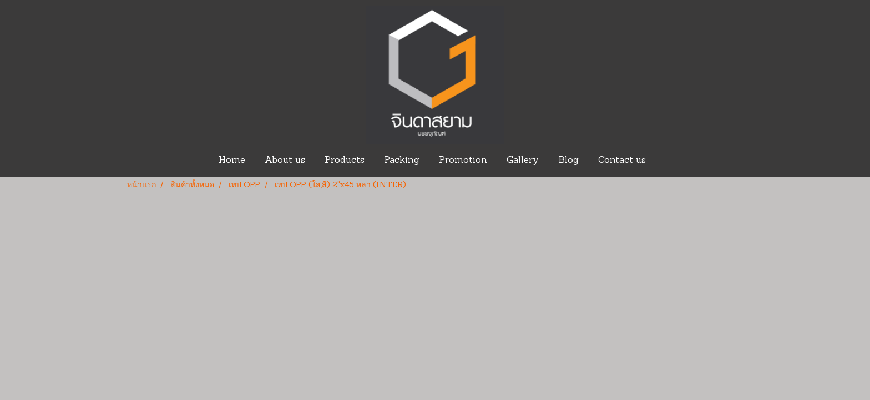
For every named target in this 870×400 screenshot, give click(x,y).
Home (232, 160)
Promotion (463, 160)
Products (345, 160)
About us (285, 160)
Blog (568, 160)
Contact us (622, 160)
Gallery (523, 160)
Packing (401, 160)
